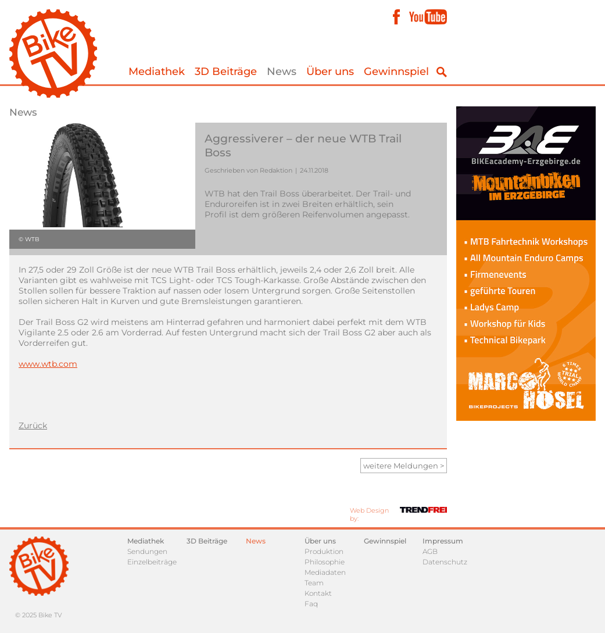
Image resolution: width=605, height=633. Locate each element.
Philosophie (325, 561)
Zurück (33, 425)
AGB (430, 551)
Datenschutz (445, 561)
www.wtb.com (48, 364)
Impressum (443, 541)
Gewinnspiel (396, 71)
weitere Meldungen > (403, 465)
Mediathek (156, 71)
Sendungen (147, 551)
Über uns (330, 71)
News (281, 71)
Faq (311, 603)
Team (314, 582)
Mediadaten (325, 572)
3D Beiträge (226, 71)
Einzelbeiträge (152, 561)
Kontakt (318, 593)
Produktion (324, 551)
